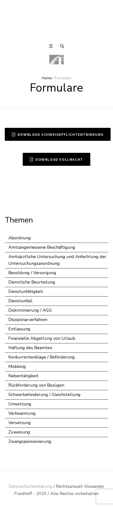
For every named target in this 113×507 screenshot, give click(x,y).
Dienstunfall (20, 301)
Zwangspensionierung (29, 441)
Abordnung (19, 238)
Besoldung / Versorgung (32, 273)
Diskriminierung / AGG (30, 310)
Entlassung (19, 329)
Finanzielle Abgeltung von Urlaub (41, 338)
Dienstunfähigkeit (25, 291)
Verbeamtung (22, 413)
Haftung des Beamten (30, 348)
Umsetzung (19, 404)
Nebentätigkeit (23, 376)
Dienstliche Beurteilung (31, 282)
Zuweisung (19, 432)
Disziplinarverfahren (27, 319)
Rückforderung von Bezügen (36, 385)
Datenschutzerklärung (30, 486)
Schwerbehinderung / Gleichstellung (44, 394)
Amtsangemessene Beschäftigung (41, 247)
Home (47, 78)
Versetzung (19, 423)
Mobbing (17, 366)
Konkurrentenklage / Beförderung (41, 357)
